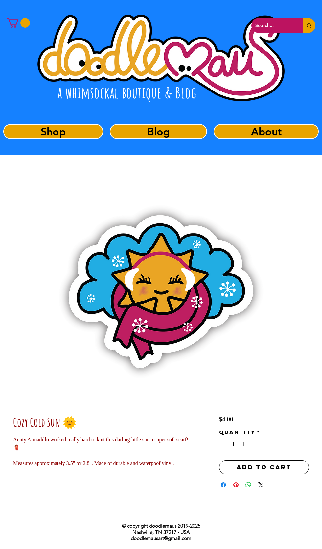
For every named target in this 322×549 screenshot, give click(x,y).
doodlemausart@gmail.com (161, 538)
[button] (18, 23)
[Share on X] (261, 485)
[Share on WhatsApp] (248, 485)
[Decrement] (224, 444)
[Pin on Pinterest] (236, 485)
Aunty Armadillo (31, 439)
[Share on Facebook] (223, 485)
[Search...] (272, 25)
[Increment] (244, 444)
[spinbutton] (234, 444)
